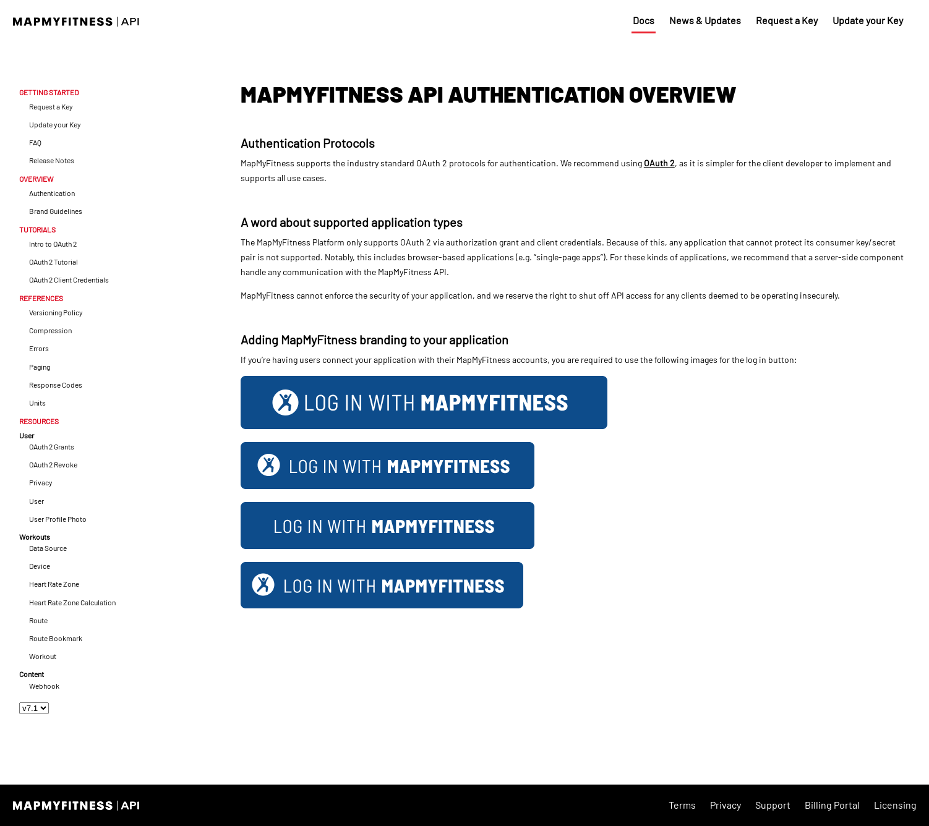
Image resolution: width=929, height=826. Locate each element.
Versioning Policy (56, 313)
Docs (643, 20)
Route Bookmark (55, 638)
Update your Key (868, 20)
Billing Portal (832, 805)
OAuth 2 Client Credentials (69, 280)
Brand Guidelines (55, 211)
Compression (50, 330)
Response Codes (55, 385)
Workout (42, 656)
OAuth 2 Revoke (53, 465)
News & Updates (705, 20)
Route (38, 620)
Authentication (52, 193)
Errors (39, 348)
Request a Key (787, 20)
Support (772, 805)
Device (39, 566)
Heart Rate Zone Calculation (72, 602)
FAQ (35, 142)
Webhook (44, 686)
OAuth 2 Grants (51, 447)
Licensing (895, 805)
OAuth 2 (659, 163)
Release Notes (51, 160)
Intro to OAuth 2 (53, 244)
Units (37, 403)
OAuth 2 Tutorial (53, 262)
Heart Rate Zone (54, 584)
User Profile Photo (58, 519)
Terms (682, 805)
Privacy (41, 483)
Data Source (48, 548)
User (36, 501)
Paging (39, 367)
